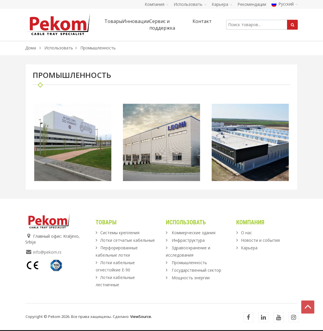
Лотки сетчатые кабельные (127, 240)
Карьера (249, 248)
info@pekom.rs (47, 252)
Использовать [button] (190, 4)
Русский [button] (284, 4)
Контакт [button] (202, 21)
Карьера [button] (222, 4)
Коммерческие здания (193, 232)
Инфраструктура (188, 240)
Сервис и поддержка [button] (162, 24)
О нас (246, 232)
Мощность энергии (191, 277)
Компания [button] (156, 4)
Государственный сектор (196, 270)
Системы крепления (119, 232)
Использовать (58, 48)
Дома (30, 48)
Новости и (260, 240)
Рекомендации (251, 4)
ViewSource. (141, 316)
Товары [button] (113, 21)
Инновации (135, 21)
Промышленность (189, 262)
